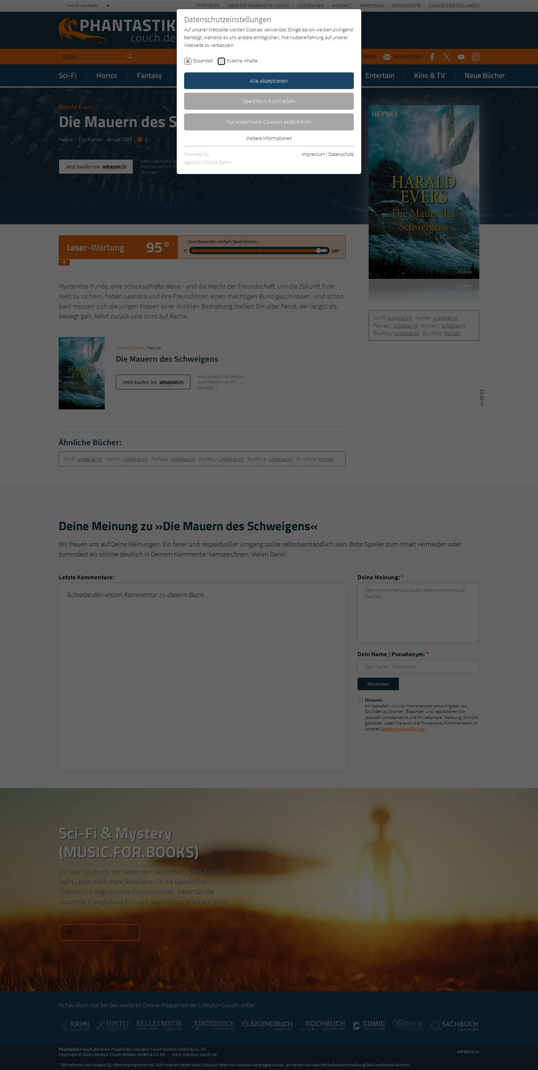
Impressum (313, 154)
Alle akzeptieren (269, 80)
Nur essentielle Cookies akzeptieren (269, 121)
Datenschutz (341, 154)
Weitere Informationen (269, 138)
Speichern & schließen (269, 101)
